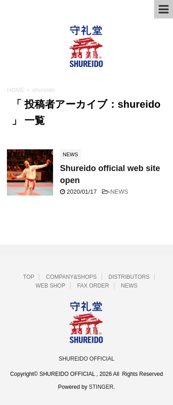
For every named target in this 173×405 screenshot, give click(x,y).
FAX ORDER (93, 285)
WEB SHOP (51, 285)
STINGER (101, 387)
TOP (28, 277)
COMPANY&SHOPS (71, 277)
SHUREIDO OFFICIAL (86, 359)
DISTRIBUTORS (128, 277)
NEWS (119, 191)
